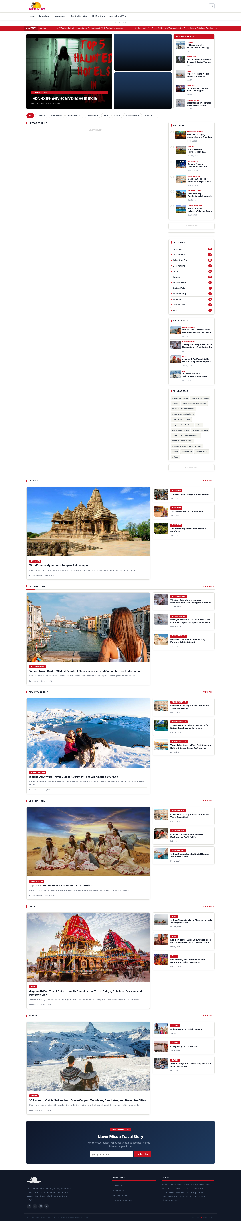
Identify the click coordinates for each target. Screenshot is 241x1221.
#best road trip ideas (181, 419)
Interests (41, 115)
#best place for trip (180, 430)
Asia (201, 1192)
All (30, 115)
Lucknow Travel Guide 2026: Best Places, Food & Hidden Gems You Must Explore (190, 941)
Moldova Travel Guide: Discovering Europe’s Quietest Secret (187, 640)
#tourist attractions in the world (185, 435)
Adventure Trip (74, 115)
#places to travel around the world (187, 446)
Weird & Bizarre (132, 115)
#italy (199, 425)
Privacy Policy (119, 1195)
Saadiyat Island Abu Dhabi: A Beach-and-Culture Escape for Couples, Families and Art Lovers (190, 622)
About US (117, 1185)
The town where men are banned (186, 511)
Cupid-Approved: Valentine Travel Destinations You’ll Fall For (187, 835)
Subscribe (143, 1154)
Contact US (118, 1190)
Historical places (169, 1200)
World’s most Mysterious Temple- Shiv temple (58, 565)
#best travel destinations (183, 414)
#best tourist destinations (183, 409)
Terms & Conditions (122, 1200)
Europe (117, 115)
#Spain (175, 457)
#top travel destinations (182, 425)
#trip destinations (200, 430)
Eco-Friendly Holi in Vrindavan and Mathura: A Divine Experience (187, 960)
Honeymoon (60, 16)
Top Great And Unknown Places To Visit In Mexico (60, 885)
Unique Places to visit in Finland (186, 1029)
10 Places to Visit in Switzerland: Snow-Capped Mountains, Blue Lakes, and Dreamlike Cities (87, 1100)
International (56, 115)
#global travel (201, 451)
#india (175, 451)
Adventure (44, 16)
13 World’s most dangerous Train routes (190, 494)
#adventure (187, 451)
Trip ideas (179, 1192)
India (106, 115)
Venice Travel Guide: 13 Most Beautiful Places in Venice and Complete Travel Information (85, 671)
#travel (175, 403)
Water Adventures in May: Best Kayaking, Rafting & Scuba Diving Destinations (190, 746)
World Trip (183, 1196)
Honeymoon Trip (169, 1196)
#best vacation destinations (194, 403)
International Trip (117, 16)
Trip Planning (168, 1192)
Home (31, 16)
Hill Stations (98, 16)
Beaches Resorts (197, 1196)
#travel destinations (200, 398)
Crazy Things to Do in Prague (184, 1046)
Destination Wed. (79, 16)
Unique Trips (191, 1192)
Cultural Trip (150, 115)
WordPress (209, 1217)
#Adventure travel (180, 398)
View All (209, 481)
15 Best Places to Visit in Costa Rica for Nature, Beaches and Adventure (189, 726)
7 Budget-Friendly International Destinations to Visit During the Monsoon (112, 28)
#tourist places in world (182, 441)
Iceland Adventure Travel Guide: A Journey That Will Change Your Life (73, 776)
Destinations (92, 115)
